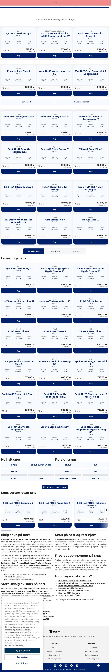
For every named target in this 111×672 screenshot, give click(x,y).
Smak (30, 41)
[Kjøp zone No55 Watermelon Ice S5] (54, 93)
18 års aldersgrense (91, 659)
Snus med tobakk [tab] (54, 251)
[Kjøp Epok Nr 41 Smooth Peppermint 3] (18, 171)
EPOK (14, 465)
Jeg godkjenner (22, 651)
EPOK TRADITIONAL (68, 478)
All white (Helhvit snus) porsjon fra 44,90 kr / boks (81, 583)
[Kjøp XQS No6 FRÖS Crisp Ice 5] (18, 525)
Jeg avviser (22, 657)
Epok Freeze (17, 563)
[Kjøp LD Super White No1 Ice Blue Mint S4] (18, 241)
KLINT (14, 478)
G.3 (95, 465)
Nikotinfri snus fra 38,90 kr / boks (73, 590)
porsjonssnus (7, 591)
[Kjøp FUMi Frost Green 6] (54, 350)
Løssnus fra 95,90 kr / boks (70, 588)
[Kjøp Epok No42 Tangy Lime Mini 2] (90, 383)
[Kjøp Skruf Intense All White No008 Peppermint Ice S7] (54, 55)
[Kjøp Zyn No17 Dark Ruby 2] (18, 55)
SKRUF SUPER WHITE (41, 465)
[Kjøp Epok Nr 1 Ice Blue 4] (18, 93)
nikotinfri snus (17, 593)
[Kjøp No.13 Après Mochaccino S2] (18, 320)
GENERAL (68, 472)
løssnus (17, 591)
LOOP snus (35, 565)
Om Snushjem (91, 648)
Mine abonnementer (54, 651)
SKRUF (68, 465)
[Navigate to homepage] (54, 630)
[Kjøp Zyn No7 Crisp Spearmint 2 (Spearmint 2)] (90, 93)
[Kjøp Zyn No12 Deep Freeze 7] (54, 171)
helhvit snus (45, 596)
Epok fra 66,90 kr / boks (69, 593)
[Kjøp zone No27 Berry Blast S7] (54, 138)
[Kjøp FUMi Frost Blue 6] (18, 350)
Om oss (91, 644)
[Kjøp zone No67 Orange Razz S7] (18, 138)
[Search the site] (91, 12)
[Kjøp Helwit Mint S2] (90, 241)
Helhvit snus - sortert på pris (54, 487)
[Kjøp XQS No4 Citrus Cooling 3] (18, 209)
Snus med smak (81, 102)
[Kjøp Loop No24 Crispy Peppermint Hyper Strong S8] (90, 451)
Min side (55, 644)
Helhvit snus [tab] (75, 251)
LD (95, 472)
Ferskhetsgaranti (91, 655)
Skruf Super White (32, 563)
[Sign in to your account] (96, 12)
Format (7, 41)
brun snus (26, 591)
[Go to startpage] (9, 12)
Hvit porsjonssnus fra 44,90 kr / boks (75, 581)
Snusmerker (27, 102)
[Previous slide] (3, 510)
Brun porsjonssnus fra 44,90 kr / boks (75, 586)
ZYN (41, 472)
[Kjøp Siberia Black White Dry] (54, 451)
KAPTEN (95, 478)
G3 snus (45, 565)
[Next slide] (106, 510)
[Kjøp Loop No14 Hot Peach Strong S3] (90, 209)
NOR (41, 478)
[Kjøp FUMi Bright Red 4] (54, 241)
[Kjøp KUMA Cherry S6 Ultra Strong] (54, 209)
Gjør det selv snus (40, 591)
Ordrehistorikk (54, 655)
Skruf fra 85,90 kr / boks (69, 595)
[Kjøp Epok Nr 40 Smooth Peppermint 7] (90, 138)
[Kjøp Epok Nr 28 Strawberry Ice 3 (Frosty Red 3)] (90, 416)
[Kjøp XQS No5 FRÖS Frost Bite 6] (55, 525)
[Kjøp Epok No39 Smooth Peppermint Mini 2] (54, 416)
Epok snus (5, 563)
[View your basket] (101, 12)
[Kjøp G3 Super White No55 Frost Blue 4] (18, 383)
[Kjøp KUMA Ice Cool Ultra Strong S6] (54, 383)
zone (39, 568)
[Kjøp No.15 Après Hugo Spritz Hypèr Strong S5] (54, 290)
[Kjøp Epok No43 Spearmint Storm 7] (90, 55)
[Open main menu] (106, 12)
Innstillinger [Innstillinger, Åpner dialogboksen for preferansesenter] (22, 663)
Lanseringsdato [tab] (34, 251)
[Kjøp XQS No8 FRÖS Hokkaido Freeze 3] (91, 525)
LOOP (14, 472)
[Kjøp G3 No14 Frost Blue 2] (90, 171)
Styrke (18, 41)
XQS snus (47, 561)
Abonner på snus (54, 659)
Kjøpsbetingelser (91, 651)
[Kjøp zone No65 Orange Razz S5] (54, 320)
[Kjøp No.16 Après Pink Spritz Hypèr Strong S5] (90, 290)
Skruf (39, 561)
